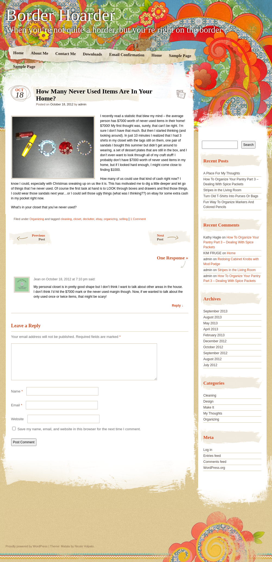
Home (18, 53)
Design (208, 401)
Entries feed (212, 456)
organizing (111, 219)
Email (16, 412)
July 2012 (210, 365)
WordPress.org (214, 468)
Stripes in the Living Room (222, 190)
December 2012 (214, 341)
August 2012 (212, 359)
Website (17, 425)
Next (174, 237)
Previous (26, 237)
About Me (39, 53)
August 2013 (212, 317)
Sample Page (180, 55)
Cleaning (209, 395)
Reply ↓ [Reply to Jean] (177, 305)
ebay (99, 219)
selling (123, 219)
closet (77, 219)
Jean (37, 279)
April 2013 (210, 329)
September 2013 (215, 311)
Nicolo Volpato (84, 546)
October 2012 (213, 347)
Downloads (92, 54)
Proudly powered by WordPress (27, 546)
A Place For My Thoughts (221, 173)
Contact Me (65, 53)
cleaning (66, 219)
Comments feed (214, 462)
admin (82, 104)
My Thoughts (212, 413)
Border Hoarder (60, 15)
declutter (88, 219)
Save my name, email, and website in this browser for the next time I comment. (79, 436)
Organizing (37, 219)
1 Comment (138, 219)
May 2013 (210, 323)
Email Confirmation (126, 54)
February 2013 (213, 335)
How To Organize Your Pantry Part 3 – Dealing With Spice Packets (231, 242)
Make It (208, 407)
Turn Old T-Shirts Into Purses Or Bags (230, 196)
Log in (207, 450)
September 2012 (215, 353)
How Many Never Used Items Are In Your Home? (179, 93)
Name (17, 398)
